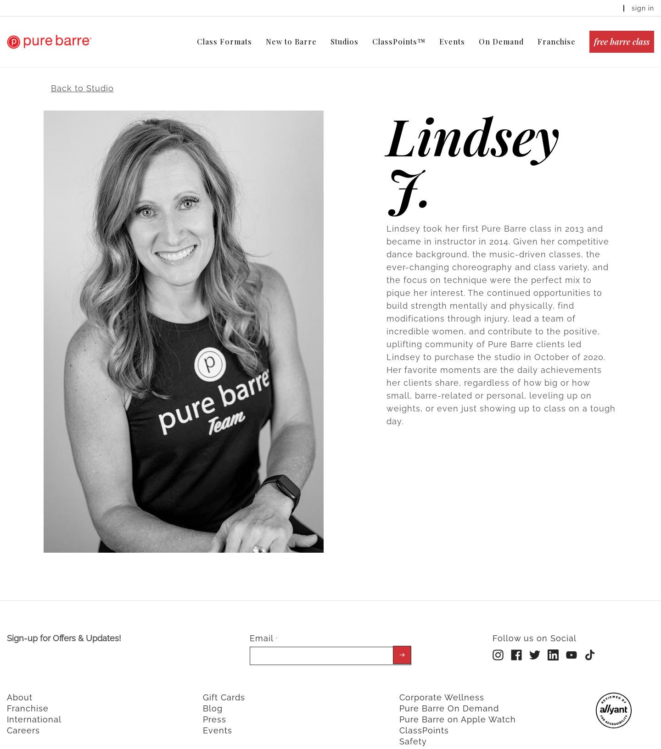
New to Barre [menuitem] (291, 41)
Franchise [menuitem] (557, 41)
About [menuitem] (20, 688)
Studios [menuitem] (344, 41)
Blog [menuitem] (213, 699)
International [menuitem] (34, 710)
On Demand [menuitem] (501, 41)
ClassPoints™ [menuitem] (399, 41)
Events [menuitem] (452, 41)
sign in (643, 8)
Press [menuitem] (214, 710)
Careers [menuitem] (23, 721)
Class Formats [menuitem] (224, 41)
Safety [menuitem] (413, 732)
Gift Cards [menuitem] (224, 688)
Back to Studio (82, 79)
